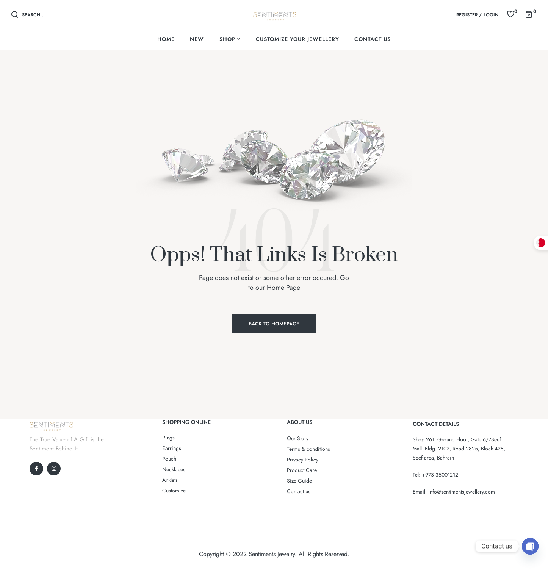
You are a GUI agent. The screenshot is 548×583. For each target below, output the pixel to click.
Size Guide (299, 481)
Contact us (298, 491)
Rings (168, 437)
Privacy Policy (302, 459)
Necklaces (173, 469)
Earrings (171, 448)
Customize (174, 490)
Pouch (169, 459)
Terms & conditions (308, 449)
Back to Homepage (274, 323)
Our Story (297, 438)
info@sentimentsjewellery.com (461, 491)
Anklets (170, 480)
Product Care (302, 470)
